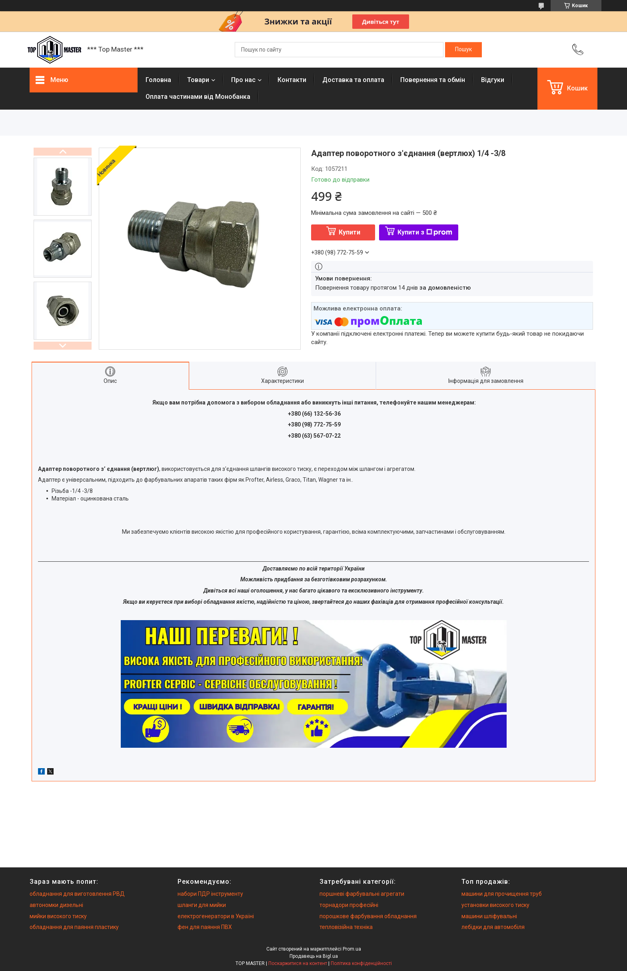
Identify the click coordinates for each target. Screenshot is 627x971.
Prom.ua (352, 949)
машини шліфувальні (489, 916)
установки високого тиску (495, 905)
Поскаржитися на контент (297, 963)
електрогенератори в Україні (216, 916)
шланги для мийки (202, 905)
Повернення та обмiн (432, 80)
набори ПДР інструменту (210, 894)
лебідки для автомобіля (493, 927)
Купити (349, 232)
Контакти (292, 80)
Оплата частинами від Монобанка (198, 96)
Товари (198, 80)
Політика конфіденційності (361, 963)
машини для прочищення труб (501, 894)
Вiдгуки (492, 80)
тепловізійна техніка (346, 927)
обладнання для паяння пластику (74, 927)
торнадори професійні (348, 905)
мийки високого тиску (58, 916)
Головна (158, 80)
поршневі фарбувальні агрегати (361, 894)
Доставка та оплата (353, 80)
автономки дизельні (56, 905)
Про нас (243, 80)
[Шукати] (463, 49)
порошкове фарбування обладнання (368, 916)
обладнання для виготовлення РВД (77, 894)
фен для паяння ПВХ (205, 927)
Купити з (424, 232)
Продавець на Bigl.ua (314, 956)
